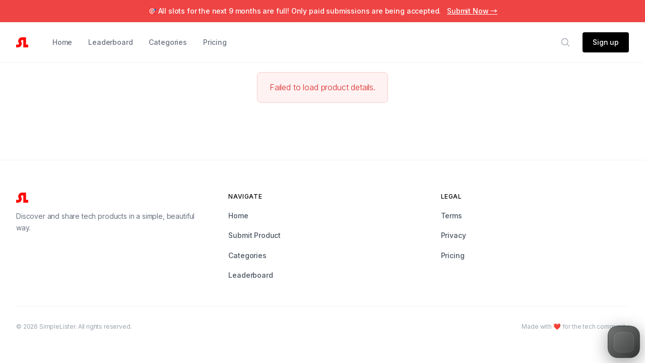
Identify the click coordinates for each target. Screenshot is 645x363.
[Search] (565, 42)
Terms (451, 215)
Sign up (606, 42)
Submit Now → (472, 11)
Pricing (215, 42)
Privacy (453, 235)
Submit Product (254, 235)
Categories (167, 42)
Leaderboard (110, 42)
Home (62, 42)
